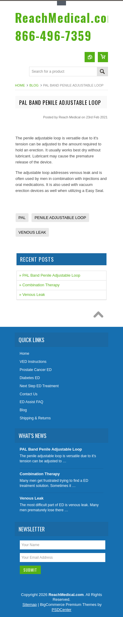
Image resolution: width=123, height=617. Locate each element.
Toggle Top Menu (61, 3)
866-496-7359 (66, 26)
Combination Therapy (40, 474)
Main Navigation (20, 72)
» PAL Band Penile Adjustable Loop (49, 275)
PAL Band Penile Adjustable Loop (51, 449)
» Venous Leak (32, 294)
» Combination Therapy (39, 285)
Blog (34, 85)
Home (20, 85)
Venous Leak (32, 498)
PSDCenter (61, 609)
